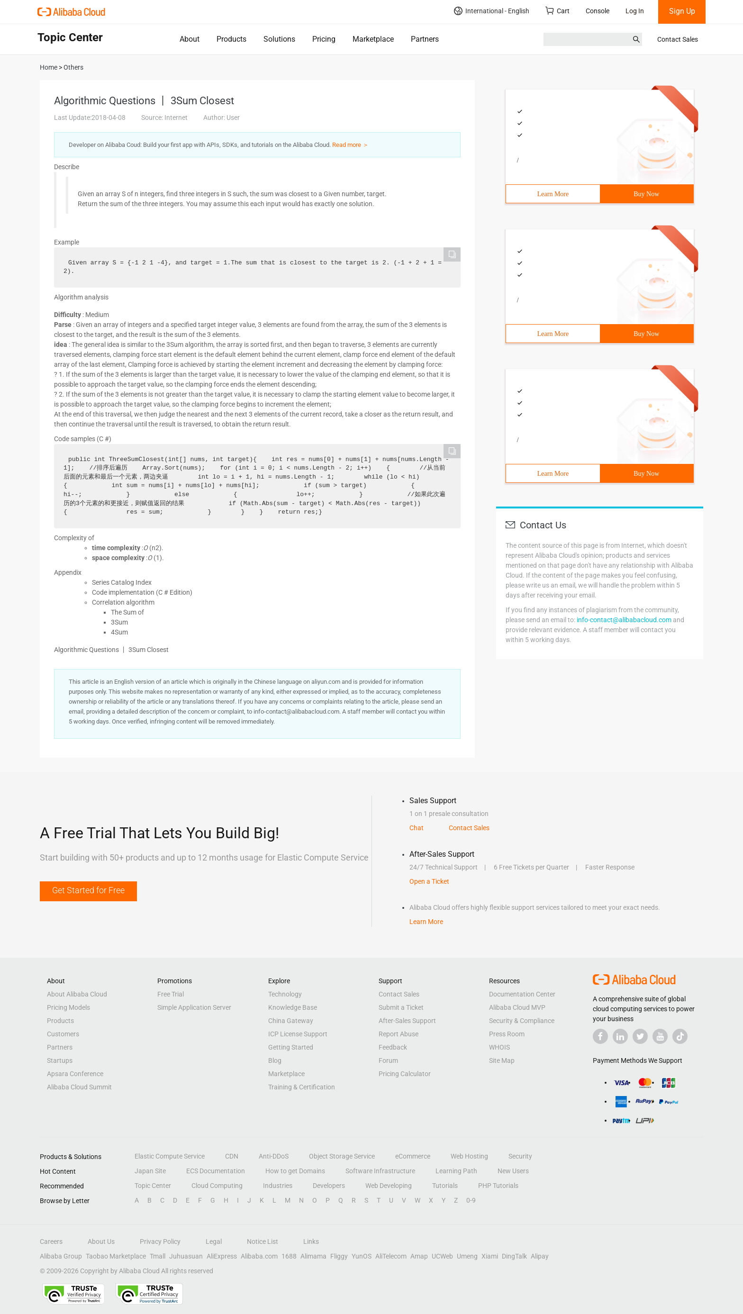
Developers (329, 1185)
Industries (277, 1185)
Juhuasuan (186, 1256)
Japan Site (150, 1171)
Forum (388, 1060)
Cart (557, 11)
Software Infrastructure (380, 1171)
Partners (425, 39)
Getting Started (290, 1047)
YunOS (362, 1256)
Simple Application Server (194, 1007)
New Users (513, 1171)
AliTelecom (391, 1256)
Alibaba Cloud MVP (517, 1007)
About (189, 39)
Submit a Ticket (401, 1007)
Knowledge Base (292, 1007)
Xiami (489, 1256)
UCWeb (442, 1256)
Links (311, 1241)
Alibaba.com (259, 1256)
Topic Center (153, 1185)
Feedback (393, 1047)
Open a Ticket (429, 881)
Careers (51, 1241)
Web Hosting (469, 1156)
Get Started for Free (88, 890)
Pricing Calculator (405, 1074)
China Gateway (290, 1020)
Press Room (507, 1034)
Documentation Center (522, 994)
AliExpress (222, 1256)
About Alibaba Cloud (77, 994)
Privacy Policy (160, 1241)
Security (520, 1156)
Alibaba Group (61, 1256)
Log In (634, 11)
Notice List (262, 1241)
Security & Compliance (521, 1020)
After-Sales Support (407, 1020)
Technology (285, 994)
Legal (214, 1241)
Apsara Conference (75, 1074)
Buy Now (646, 194)
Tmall (157, 1256)
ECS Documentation (215, 1171)
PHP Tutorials (498, 1185)
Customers (63, 1034)
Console (597, 11)
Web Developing (388, 1185)
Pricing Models (68, 1007)
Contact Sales (677, 39)
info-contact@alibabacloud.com (624, 620)
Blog (274, 1060)
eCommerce (412, 1156)
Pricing (323, 39)
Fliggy (339, 1256)
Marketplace (373, 39)
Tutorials (445, 1185)
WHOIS (499, 1047)
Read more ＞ (350, 144)
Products (231, 39)
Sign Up (682, 11)
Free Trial (170, 994)
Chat (416, 828)
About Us (101, 1241)
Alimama (313, 1256)
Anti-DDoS (274, 1156)
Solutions (279, 39)
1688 (289, 1256)
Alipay (540, 1256)
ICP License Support (297, 1034)
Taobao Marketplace (116, 1256)
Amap (419, 1256)
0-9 (471, 1200)
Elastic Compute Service (170, 1156)
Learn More (553, 194)
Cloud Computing (217, 1185)
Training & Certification (301, 1087)
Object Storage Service (342, 1156)
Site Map (502, 1060)
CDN (231, 1156)
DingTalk (514, 1256)
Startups (59, 1060)
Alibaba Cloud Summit (79, 1087)
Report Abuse (398, 1034)
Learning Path (456, 1171)
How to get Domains (295, 1171)
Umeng (467, 1256)
